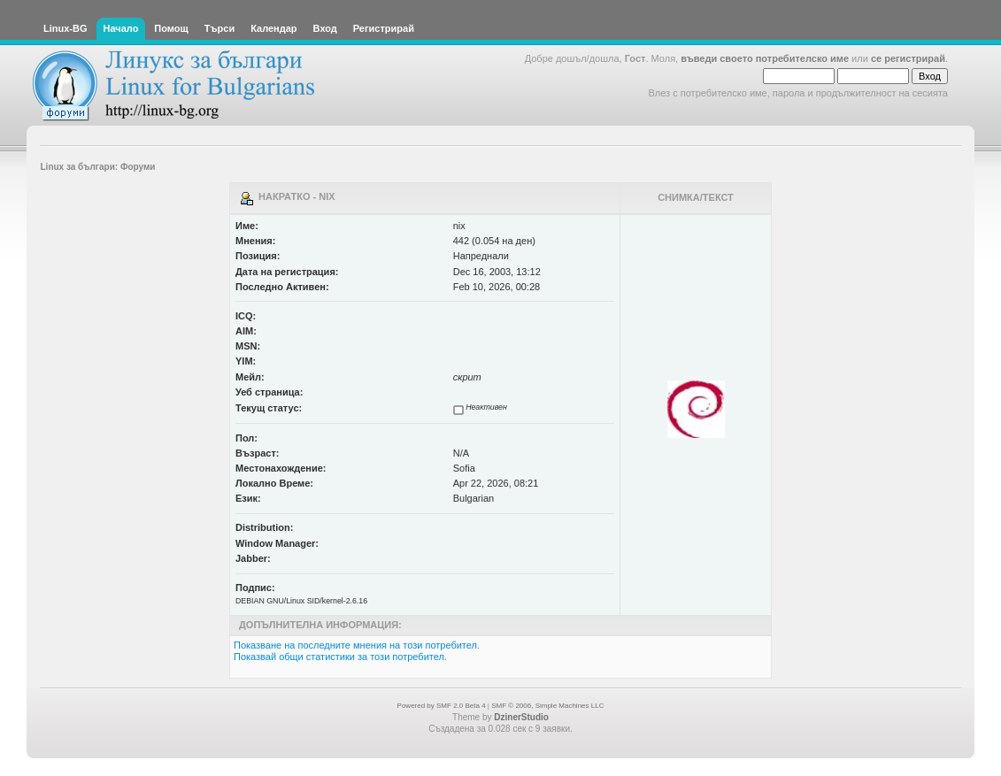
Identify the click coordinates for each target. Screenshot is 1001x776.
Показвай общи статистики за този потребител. (340, 656)
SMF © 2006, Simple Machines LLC (547, 706)
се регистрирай (908, 58)
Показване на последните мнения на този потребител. (357, 645)
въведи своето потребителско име (765, 58)
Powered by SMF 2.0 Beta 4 (441, 706)
